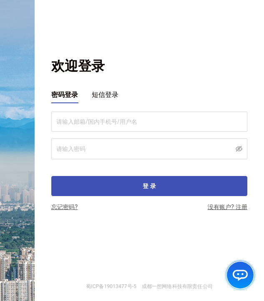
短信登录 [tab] (105, 95)
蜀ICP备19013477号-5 (111, 286)
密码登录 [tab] (64, 95)
